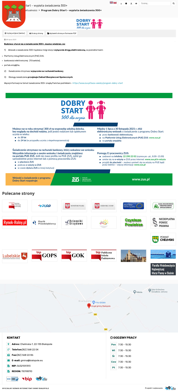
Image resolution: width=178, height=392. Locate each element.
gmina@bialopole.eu (31, 360)
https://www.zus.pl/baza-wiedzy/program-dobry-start (98, 83)
